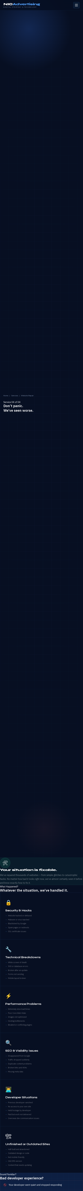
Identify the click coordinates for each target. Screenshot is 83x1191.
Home (5, 395)
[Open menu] (76, 5)
